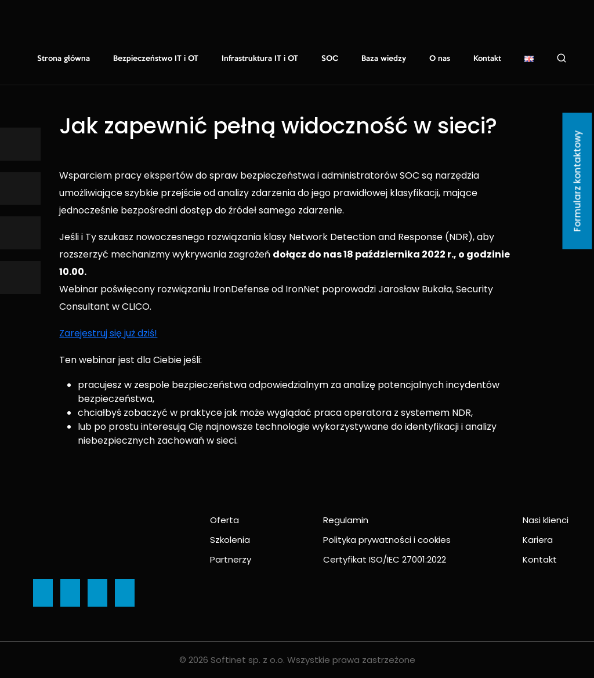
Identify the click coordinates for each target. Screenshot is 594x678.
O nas (439, 58)
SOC (329, 58)
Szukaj (561, 58)
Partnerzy (230, 559)
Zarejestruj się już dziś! (108, 333)
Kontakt (487, 58)
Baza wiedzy (383, 58)
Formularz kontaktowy (577, 181)
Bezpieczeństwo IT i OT (155, 58)
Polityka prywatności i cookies (387, 540)
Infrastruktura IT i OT (260, 58)
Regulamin (345, 520)
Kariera (538, 540)
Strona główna (63, 58)
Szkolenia (230, 540)
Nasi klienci (545, 520)
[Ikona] (20, 144)
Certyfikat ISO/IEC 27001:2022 (384, 559)
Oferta (224, 520)
